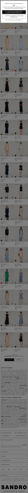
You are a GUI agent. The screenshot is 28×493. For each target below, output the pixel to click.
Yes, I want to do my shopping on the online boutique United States (14, 12)
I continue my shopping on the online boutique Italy (14, 16)
